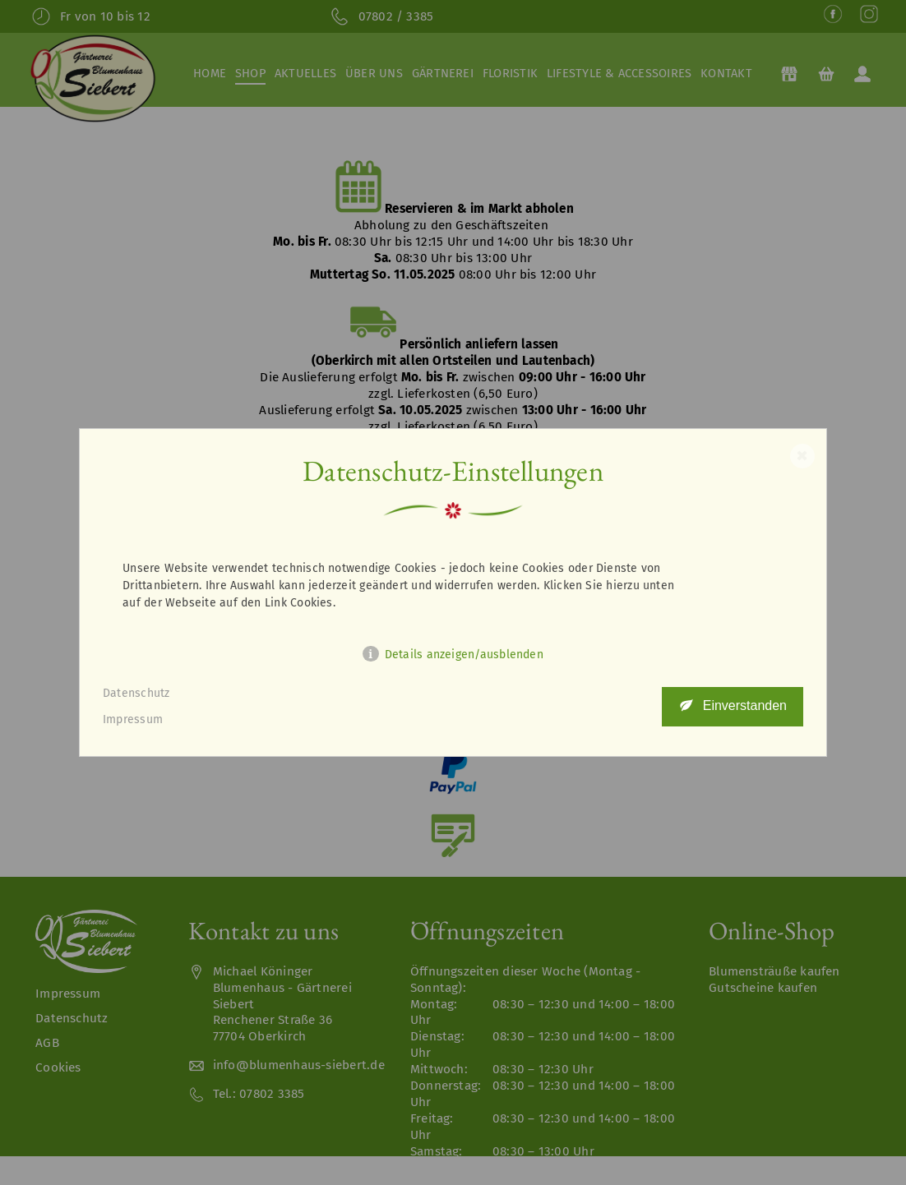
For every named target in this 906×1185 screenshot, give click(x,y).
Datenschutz (136, 693)
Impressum (133, 719)
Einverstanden (745, 705)
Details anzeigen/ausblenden (464, 655)
